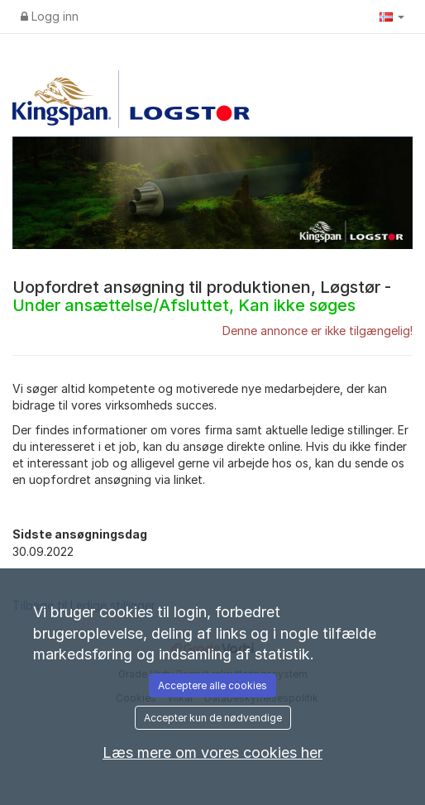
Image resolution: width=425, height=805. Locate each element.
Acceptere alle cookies (212, 685)
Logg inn (50, 16)
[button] (392, 16)
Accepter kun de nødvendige (213, 718)
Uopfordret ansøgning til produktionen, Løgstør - (201, 296)
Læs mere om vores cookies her (212, 752)
